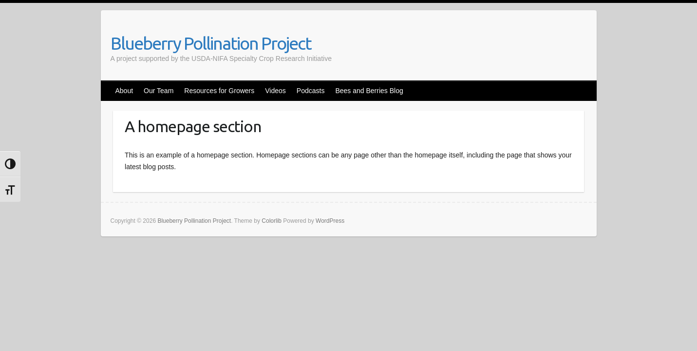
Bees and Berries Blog (369, 91)
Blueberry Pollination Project (211, 43)
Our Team (158, 91)
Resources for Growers (219, 91)
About (124, 91)
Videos (275, 91)
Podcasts (311, 91)
